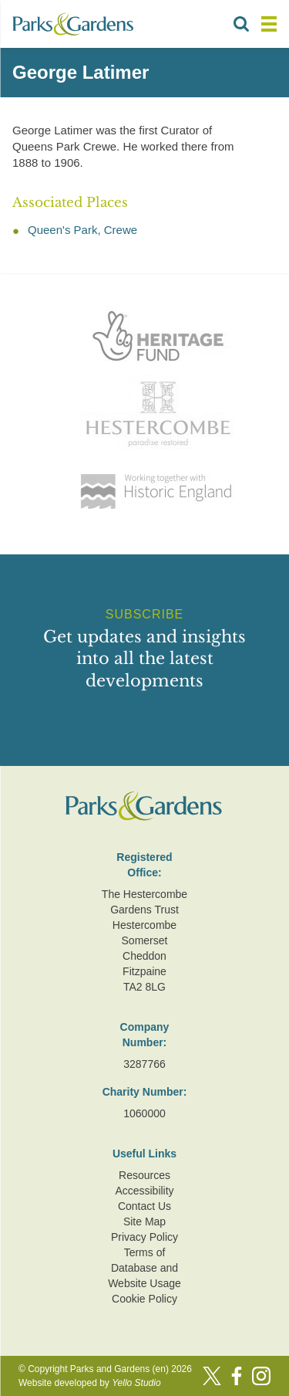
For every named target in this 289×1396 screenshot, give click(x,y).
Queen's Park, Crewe (82, 229)
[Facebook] (236, 1376)
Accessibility (144, 1190)
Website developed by (89, 1382)
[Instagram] (261, 1376)
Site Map (144, 1221)
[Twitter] (212, 1376)
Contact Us (144, 1206)
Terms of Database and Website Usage (144, 1267)
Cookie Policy (144, 1299)
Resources (144, 1175)
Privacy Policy (144, 1237)
